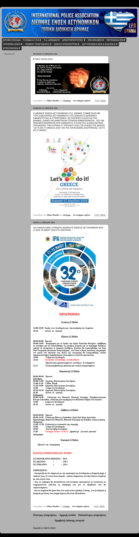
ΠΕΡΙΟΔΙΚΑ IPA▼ (115, 40)
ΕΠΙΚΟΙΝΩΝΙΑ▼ (11, 48)
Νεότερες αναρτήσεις (45, 515)
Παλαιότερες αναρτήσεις (92, 515)
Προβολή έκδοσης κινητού (69, 520)
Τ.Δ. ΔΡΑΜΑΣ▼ (52, 40)
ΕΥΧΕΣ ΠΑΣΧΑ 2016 (43, 59)
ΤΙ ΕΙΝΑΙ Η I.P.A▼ (32, 40)
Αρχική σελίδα (67, 515)
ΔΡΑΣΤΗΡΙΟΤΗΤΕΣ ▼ (74, 40)
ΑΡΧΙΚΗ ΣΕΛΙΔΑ (11, 40)
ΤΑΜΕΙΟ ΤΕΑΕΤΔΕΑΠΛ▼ (38, 44)
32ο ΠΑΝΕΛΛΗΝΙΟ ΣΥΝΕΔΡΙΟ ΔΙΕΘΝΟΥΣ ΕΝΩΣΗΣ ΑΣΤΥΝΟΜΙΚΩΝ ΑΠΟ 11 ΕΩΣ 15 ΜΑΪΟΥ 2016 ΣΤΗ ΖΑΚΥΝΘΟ (68, 229)
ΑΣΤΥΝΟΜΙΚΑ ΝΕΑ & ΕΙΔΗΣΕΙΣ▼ (100, 44)
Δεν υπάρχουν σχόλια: (82, 101)
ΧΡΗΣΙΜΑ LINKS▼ (13, 44)
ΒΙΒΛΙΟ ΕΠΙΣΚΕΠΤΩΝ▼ (67, 44)
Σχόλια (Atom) (49, 528)
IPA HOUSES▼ (96, 40)
